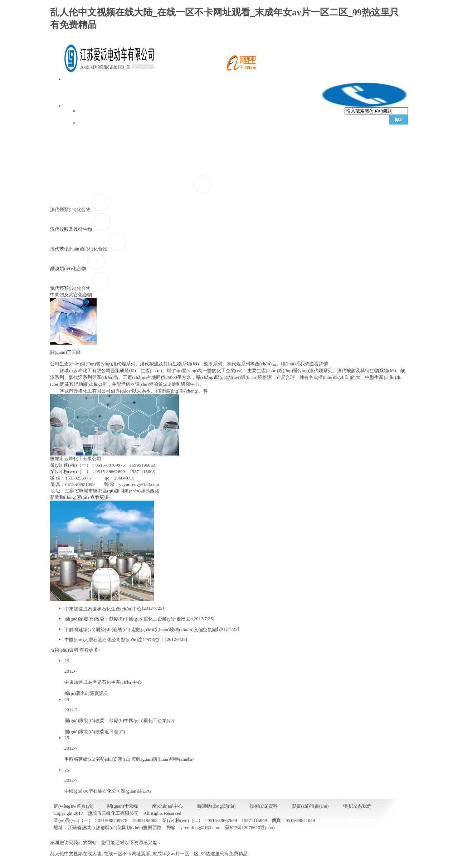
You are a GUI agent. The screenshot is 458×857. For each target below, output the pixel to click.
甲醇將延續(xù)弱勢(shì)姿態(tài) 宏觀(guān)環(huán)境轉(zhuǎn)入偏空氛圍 (140, 629)
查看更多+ (100, 497)
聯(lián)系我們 (164, 177)
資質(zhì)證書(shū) (99, 177)
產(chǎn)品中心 (230, 151)
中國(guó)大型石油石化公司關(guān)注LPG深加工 (114, 639)
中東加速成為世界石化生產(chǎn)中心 (103, 609)
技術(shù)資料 (362, 161)
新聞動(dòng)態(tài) (297, 156)
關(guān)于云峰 (168, 144)
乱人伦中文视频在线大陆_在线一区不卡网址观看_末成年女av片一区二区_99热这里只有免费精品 (149, 853)
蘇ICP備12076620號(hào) (250, 827)
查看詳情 (319, 363)
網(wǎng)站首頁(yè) (100, 139)
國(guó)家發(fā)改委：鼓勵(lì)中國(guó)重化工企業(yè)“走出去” (128, 619)
